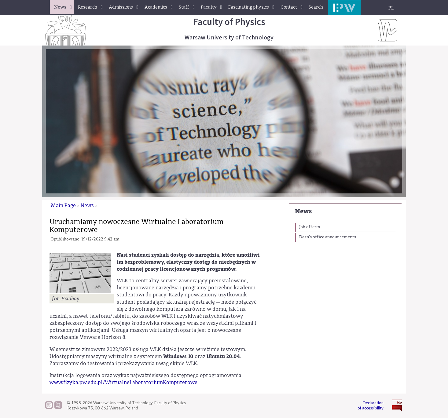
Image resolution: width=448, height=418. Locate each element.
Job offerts (309, 227)
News (303, 211)
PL (391, 8)
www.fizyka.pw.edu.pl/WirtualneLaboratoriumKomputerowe (123, 382)
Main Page (63, 205)
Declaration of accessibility (371, 405)
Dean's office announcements (327, 237)
